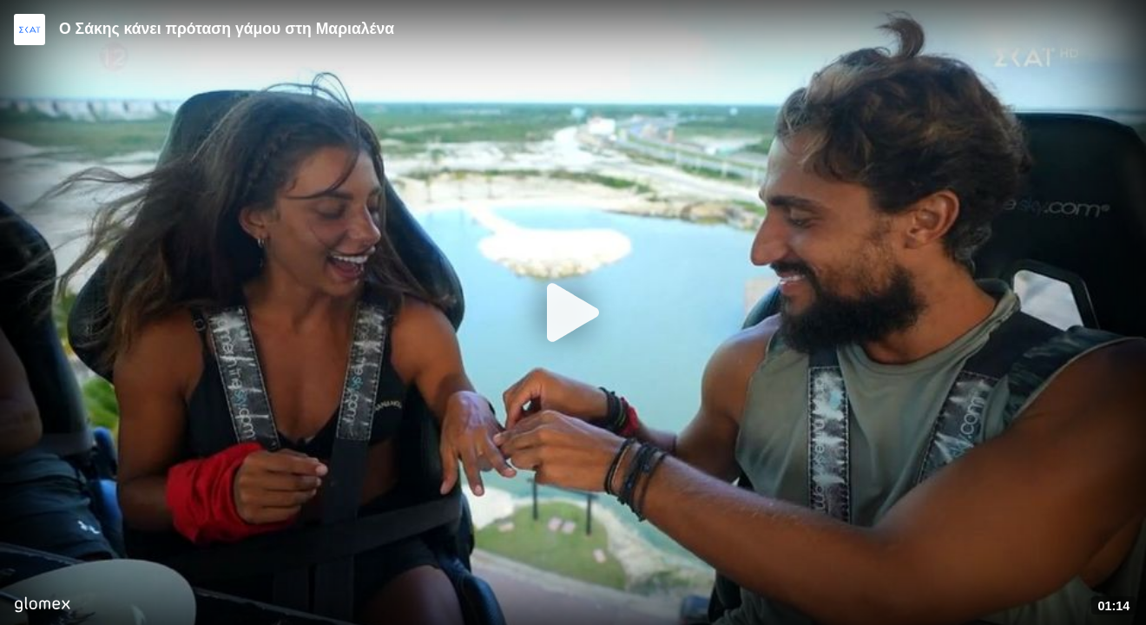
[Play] (573, 312)
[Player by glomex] (42, 606)
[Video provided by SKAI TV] (29, 29)
